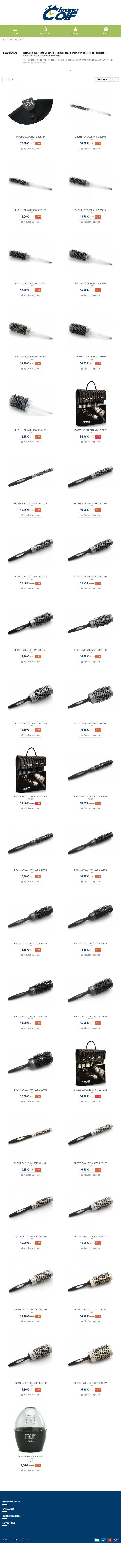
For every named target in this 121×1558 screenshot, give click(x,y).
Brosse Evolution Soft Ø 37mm (90, 1310)
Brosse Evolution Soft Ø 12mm (30, 1163)
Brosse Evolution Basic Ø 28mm (90, 577)
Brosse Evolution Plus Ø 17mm (30, 870)
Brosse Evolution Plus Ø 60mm (30, 1090)
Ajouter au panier (30, 149)
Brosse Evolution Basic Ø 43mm (30, 723)
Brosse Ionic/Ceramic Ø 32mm (90, 283)
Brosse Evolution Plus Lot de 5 (30, 797)
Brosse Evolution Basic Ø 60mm (90, 723)
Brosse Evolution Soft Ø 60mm (90, 1383)
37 (115, 79)
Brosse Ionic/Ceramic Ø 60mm (30, 430)
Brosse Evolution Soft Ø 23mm (30, 1236)
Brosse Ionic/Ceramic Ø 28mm (30, 283)
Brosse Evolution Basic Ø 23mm (30, 577)
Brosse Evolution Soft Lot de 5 (90, 1090)
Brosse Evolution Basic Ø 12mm (30, 503)
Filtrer (9, 79)
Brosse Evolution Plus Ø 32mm (90, 943)
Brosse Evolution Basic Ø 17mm (90, 503)
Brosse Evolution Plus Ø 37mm (30, 1016)
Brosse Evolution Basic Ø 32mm (30, 650)
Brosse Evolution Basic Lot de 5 (90, 430)
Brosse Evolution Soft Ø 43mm (30, 1383)
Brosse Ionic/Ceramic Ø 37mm (30, 357)
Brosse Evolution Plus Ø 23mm (90, 870)
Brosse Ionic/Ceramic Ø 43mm (90, 357)
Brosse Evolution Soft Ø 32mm (30, 1310)
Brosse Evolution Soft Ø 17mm (90, 1163)
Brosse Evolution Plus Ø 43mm (90, 1016)
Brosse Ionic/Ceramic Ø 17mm (30, 210)
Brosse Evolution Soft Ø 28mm (90, 1236)
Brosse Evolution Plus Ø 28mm (30, 943)
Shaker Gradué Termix (30, 1456)
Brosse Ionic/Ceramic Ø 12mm (90, 137)
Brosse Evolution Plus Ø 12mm (90, 797)
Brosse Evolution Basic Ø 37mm (90, 650)
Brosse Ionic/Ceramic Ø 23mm (90, 210)
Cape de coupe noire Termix (30, 137)
